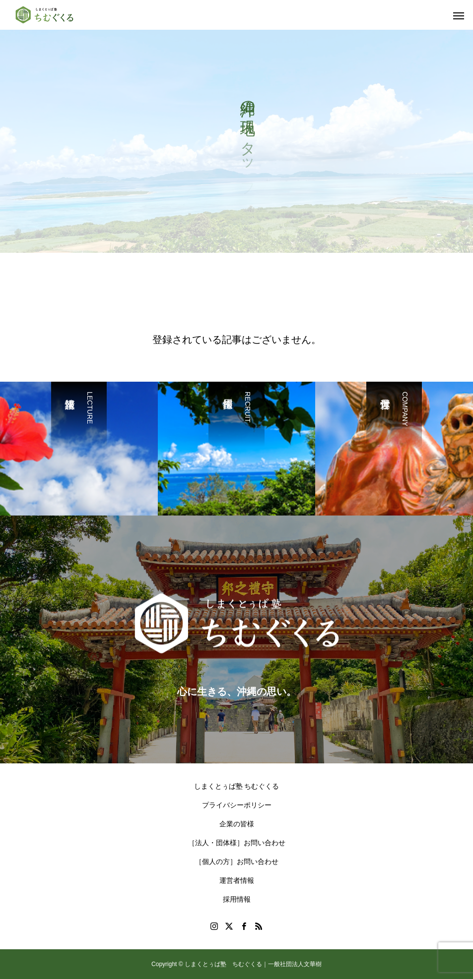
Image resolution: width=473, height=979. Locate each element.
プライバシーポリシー (236, 805)
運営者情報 (236, 880)
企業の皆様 (236, 824)
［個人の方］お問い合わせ (236, 861)
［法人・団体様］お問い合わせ (236, 843)
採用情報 (237, 899)
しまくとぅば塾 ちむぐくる (236, 786)
